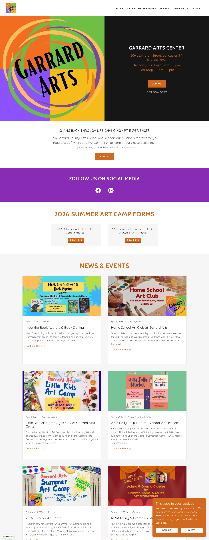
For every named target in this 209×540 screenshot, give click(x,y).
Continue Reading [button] (35, 345)
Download (76, 240)
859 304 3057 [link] (157, 92)
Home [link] (119, 8)
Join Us (156, 83)
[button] (197, 8)
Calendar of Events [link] (141, 8)
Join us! (104, 156)
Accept (191, 535)
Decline (166, 535)
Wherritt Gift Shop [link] (174, 8)
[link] (11, 7)
